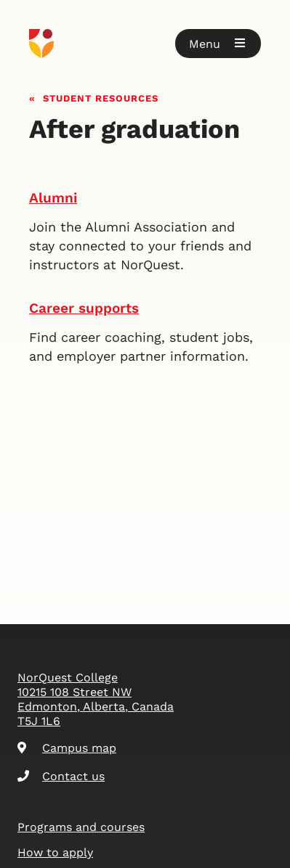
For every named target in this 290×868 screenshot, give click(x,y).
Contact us (61, 776)
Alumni (53, 197)
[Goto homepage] (145, 43)
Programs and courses (81, 827)
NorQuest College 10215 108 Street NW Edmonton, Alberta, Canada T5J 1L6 (95, 699)
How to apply (55, 852)
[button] (218, 43)
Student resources (100, 97)
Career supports (84, 308)
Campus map (66, 748)
